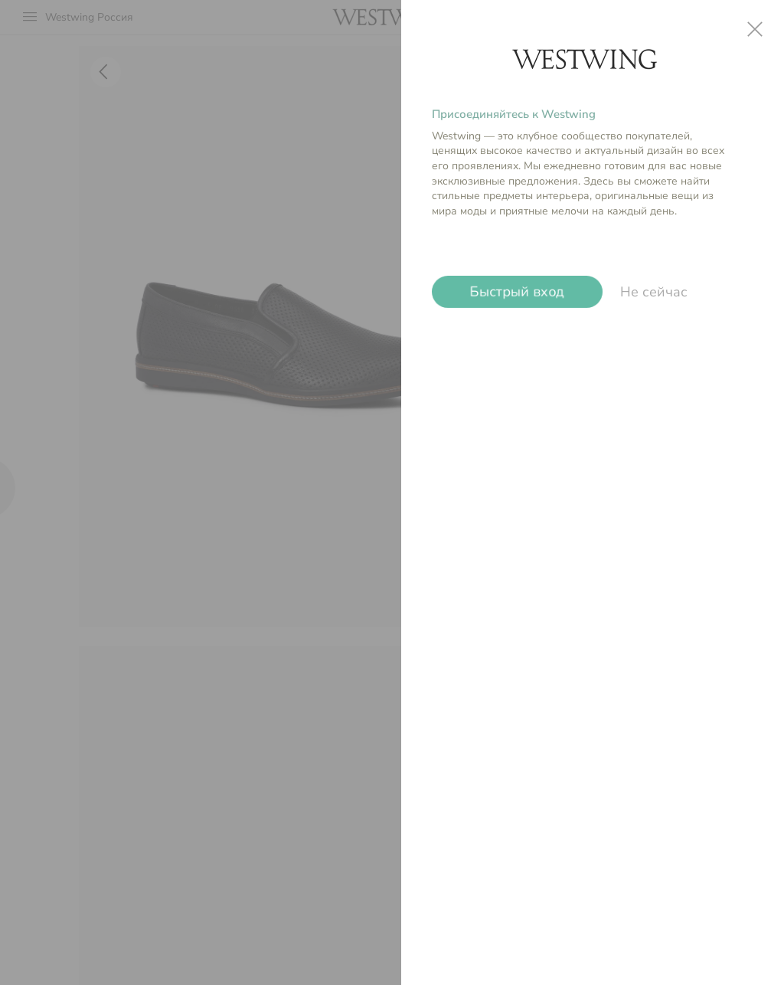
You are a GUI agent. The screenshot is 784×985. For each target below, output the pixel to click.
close (755, 29)
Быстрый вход (517, 292)
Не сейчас (654, 292)
